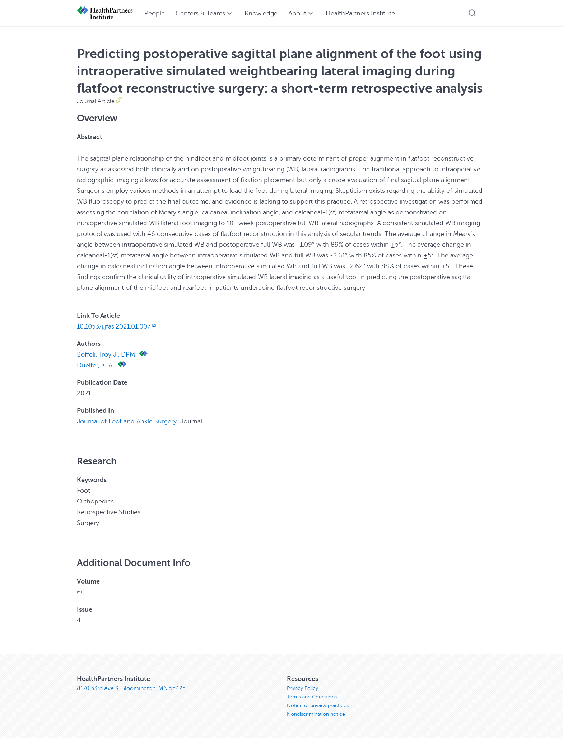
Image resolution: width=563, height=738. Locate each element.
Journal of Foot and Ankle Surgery (127, 421)
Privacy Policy (302, 688)
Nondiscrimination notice (316, 714)
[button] (472, 13)
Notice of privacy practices (318, 705)
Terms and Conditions (312, 697)
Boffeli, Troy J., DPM (106, 354)
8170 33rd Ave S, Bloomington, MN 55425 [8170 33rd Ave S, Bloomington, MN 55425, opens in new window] (131, 688)
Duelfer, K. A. (95, 365)
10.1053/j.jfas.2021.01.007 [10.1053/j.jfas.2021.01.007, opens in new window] (117, 326)
